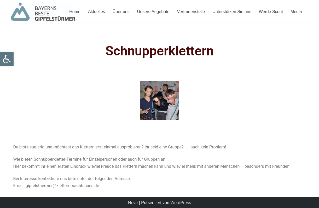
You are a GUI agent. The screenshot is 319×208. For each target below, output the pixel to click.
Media (296, 11)
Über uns (121, 11)
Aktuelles (96, 11)
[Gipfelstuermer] (43, 12)
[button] (7, 59)
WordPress (180, 202)
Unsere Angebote (153, 11)
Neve (133, 202)
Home (74, 11)
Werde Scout (271, 11)
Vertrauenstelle (191, 11)
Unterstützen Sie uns (231, 11)
